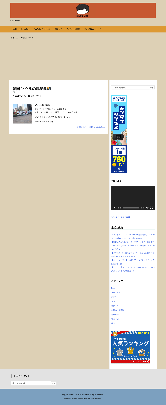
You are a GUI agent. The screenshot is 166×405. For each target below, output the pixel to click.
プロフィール (116, 292)
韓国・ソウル (36, 96)
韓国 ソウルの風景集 (32, 89)
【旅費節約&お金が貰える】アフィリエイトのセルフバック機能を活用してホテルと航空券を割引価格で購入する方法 (133, 245)
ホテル (114, 297)
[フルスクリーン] (151, 208)
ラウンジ (115, 301)
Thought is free (96, 398)
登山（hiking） (117, 319)
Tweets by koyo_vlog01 (120, 217)
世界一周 (115, 306)
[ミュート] (147, 208)
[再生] (114, 208)
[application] (133, 198)
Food (113, 288)
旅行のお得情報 (117, 310)
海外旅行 (115, 314)
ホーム (15, 38)
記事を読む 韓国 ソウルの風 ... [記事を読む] (91, 127)
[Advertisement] (83, 60)
